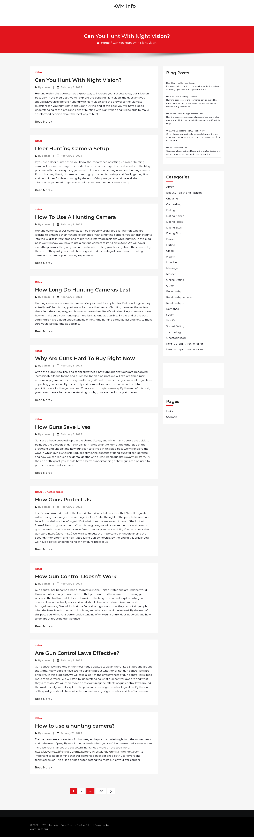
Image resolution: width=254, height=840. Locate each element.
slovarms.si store (134, 460)
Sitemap (171, 420)
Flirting (170, 248)
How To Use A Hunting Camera (75, 220)
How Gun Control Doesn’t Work (76, 580)
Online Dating (175, 283)
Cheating (172, 202)
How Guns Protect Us (63, 503)
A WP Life (86, 828)
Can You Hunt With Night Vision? (78, 83)
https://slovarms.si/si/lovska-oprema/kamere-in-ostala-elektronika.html (80, 755)
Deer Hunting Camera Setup (72, 152)
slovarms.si (53, 682)
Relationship (174, 294)
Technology (173, 335)
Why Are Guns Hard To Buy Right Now (85, 362)
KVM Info (124, 8)
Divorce (171, 242)
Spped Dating (175, 329)
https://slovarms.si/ (107, 391)
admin (46, 90)
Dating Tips (173, 236)
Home (105, 46)
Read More (42, 125)
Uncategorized (54, 495)
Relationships (174, 306)
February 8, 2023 (71, 90)
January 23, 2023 (71, 736)
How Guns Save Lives (63, 430)
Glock (170, 254)
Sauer (170, 318)
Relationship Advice (179, 300)
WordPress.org (39, 832)
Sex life (170, 323)
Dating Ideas (174, 225)
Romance (172, 312)
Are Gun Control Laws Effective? (77, 656)
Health (170, 260)
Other (38, 75)
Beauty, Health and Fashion (184, 196)
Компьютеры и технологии (184, 347)
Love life (171, 265)
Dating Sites (174, 231)
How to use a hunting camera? (75, 729)
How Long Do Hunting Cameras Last (83, 293)
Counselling (173, 207)
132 (100, 794)
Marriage (172, 271)
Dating (170, 213)
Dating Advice (175, 219)
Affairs (170, 190)
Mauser (171, 277)
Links (169, 414)
